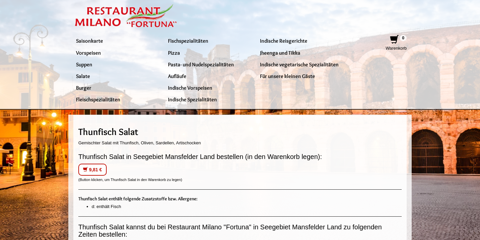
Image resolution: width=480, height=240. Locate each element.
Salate (83, 76)
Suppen (84, 64)
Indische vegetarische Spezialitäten (299, 64)
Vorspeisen (88, 52)
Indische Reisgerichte (283, 40)
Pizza (174, 52)
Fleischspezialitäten (98, 99)
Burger (83, 87)
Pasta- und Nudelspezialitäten (201, 64)
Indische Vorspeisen (190, 87)
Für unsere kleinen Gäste (287, 76)
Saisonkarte (89, 40)
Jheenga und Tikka (280, 52)
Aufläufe (177, 76)
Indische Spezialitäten (192, 99)
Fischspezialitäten (188, 40)
